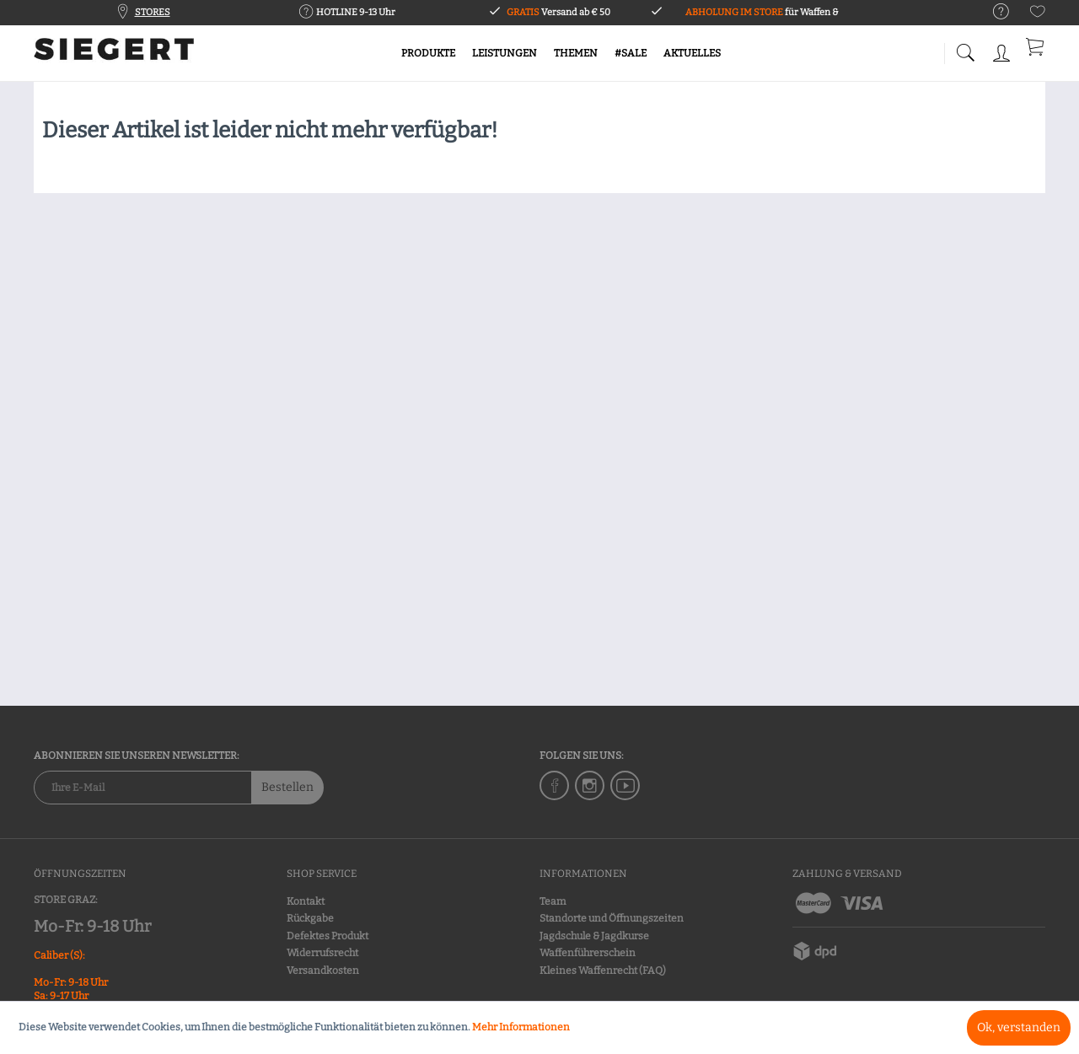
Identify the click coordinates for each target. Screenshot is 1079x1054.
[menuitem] (992, 12)
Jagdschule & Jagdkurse (594, 936)
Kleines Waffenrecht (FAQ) (603, 970)
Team (553, 901)
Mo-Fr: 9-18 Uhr (92, 926)
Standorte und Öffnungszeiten (612, 918)
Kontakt (306, 901)
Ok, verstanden (1018, 1027)
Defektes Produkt (327, 936)
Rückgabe (310, 918)
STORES (152, 12)
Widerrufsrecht (322, 953)
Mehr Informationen (521, 1027)
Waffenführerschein (588, 953)
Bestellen (287, 787)
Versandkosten (323, 970)
